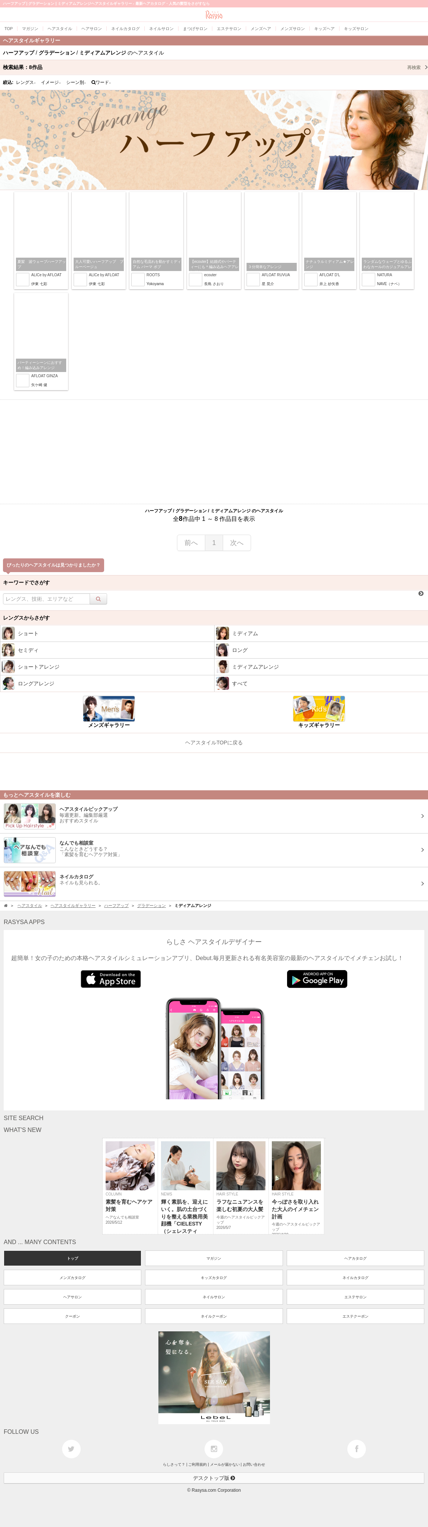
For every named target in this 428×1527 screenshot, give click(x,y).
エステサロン (355, 1297)
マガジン (213, 1258)
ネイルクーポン (214, 1316)
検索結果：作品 (215, 67)
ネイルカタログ (355, 1278)
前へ (191, 542)
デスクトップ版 (214, 1478)
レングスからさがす (26, 618)
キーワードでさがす (26, 582)
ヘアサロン (72, 1297)
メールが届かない (225, 1464)
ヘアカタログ (355, 1258)
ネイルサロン (214, 1297)
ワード (101, 82)
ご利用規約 (197, 1464)
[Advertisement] (214, 452)
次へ (237, 542)
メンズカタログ (72, 1278)
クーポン (72, 1316)
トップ (72, 1258)
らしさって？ (174, 1464)
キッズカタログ (214, 1278)
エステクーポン (355, 1316)
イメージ (51, 82)
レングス (26, 82)
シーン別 (76, 82)
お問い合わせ (254, 1464)
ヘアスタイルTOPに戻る (214, 742)
